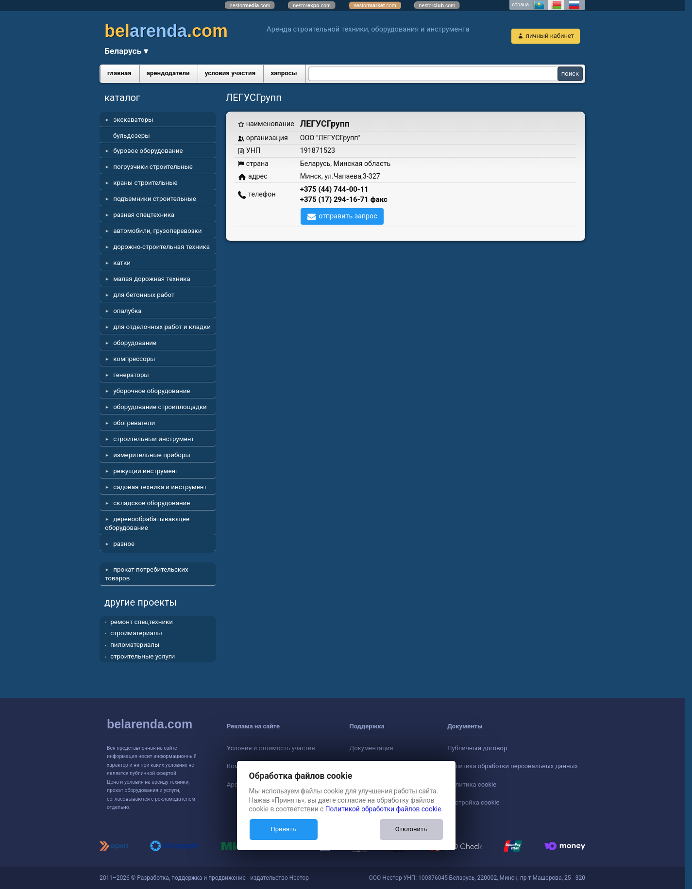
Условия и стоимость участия (271, 748)
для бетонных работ (143, 294)
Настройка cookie (473, 802)
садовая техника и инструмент (160, 487)
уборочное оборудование (151, 391)
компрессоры (134, 358)
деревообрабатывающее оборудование (147, 523)
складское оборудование (151, 503)
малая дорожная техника (151, 278)
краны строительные (145, 182)
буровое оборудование (148, 150)
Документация (371, 748)
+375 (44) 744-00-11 (334, 189)
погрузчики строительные (153, 166)
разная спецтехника (143, 214)
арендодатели (168, 73)
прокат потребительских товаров (146, 574)
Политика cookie (471, 784)
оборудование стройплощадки (160, 407)
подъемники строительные (154, 198)
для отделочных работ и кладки (162, 326)
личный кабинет (549, 35)
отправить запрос (348, 216)
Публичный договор (477, 748)
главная (119, 73)
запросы (283, 73)
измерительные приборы (151, 455)
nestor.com (250, 5)
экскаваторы (133, 119)
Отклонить (411, 829)
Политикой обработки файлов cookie (383, 809)
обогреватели (134, 423)
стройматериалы (136, 633)
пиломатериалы (134, 644)
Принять (283, 829)
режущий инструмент (145, 471)
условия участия (230, 73)
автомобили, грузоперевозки (157, 230)
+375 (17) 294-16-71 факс (344, 199)
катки (122, 262)
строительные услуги (142, 656)
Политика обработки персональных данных (512, 766)
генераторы (131, 375)
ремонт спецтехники (141, 622)
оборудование (134, 342)
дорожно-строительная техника (161, 246)
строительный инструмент (153, 439)
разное (124, 543)
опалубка (127, 310)
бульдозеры (131, 135)
